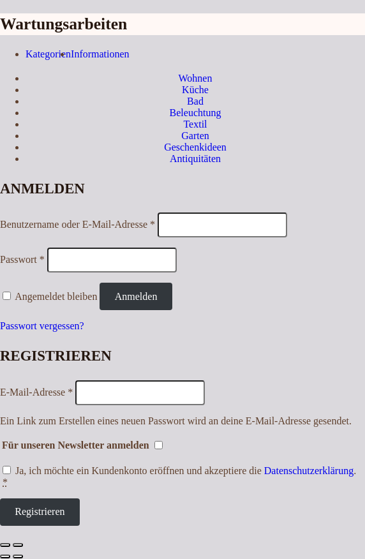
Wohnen (195, 78)
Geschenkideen (195, 147)
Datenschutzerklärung (309, 470)
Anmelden (136, 296)
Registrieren (39, 511)
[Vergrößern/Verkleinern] (18, 545)
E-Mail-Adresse (36, 392)
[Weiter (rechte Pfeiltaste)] (18, 556)
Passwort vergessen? (42, 325)
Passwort (22, 259)
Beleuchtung (195, 112)
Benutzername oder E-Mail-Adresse (77, 224)
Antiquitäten (195, 158)
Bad (195, 101)
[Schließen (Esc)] (5, 545)
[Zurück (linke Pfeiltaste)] (5, 556)
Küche (195, 89)
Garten (195, 135)
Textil (195, 124)
